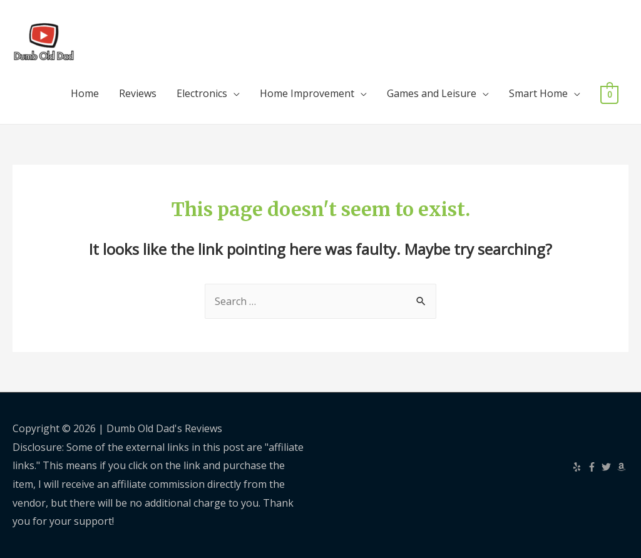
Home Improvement (307, 93)
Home (85, 93)
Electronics (202, 93)
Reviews (137, 93)
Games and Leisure (431, 93)
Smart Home (538, 93)
